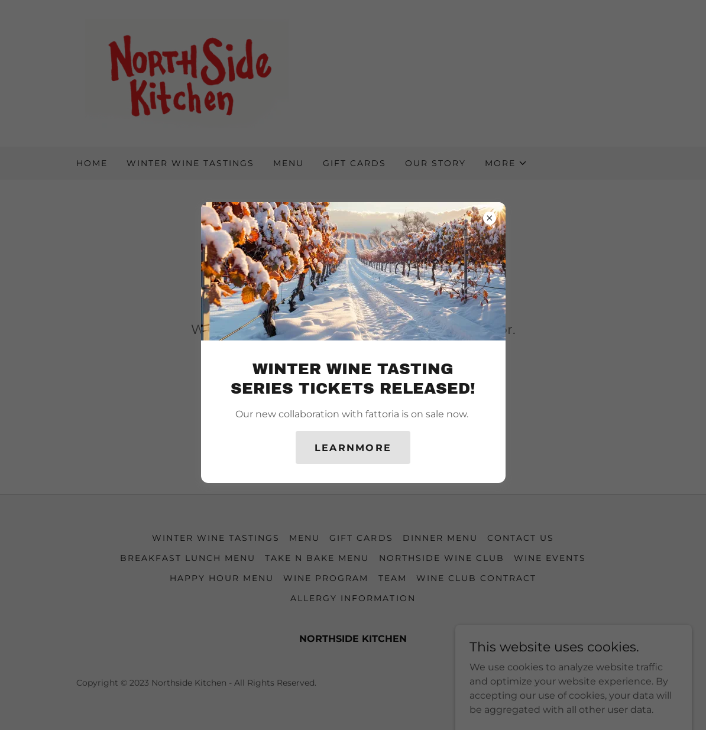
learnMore (353, 447)
